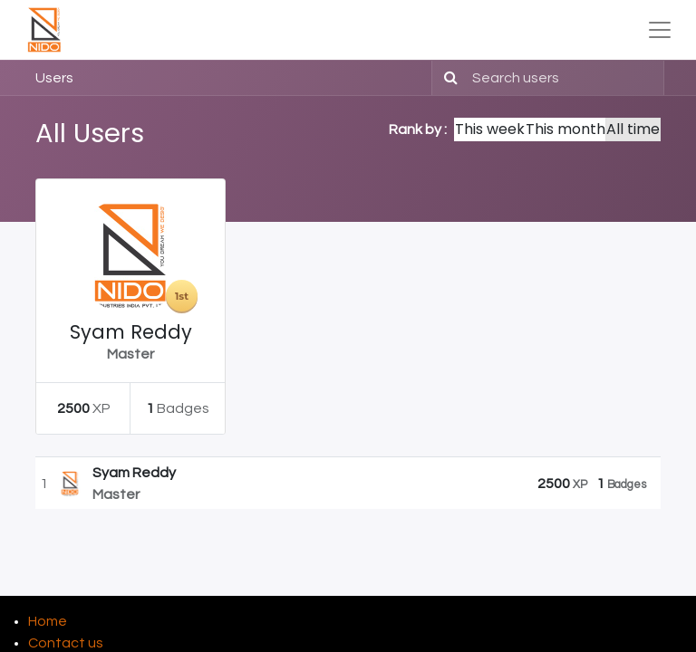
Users (54, 78)
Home (47, 621)
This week (490, 129)
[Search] (447, 78)
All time (633, 129)
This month (565, 129)
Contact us (65, 643)
